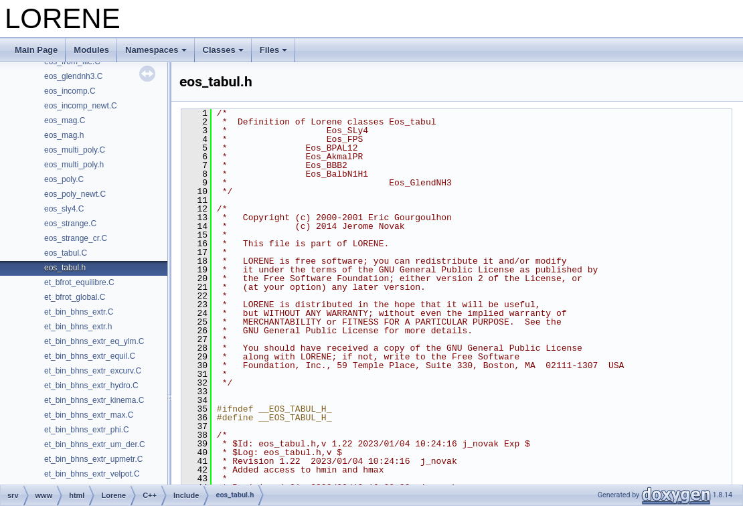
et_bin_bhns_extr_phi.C (86, 429)
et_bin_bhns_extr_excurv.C (92, 370)
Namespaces (156, 50)
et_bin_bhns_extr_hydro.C (91, 385)
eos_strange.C (70, 223)
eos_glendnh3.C (73, 76)
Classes (223, 50)
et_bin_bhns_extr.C (78, 312)
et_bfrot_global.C (74, 297)
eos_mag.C (64, 120)
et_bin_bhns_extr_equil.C (89, 356)
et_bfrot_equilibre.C (79, 282)
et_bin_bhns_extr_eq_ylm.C (94, 341)
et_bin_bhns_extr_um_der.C (94, 444)
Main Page (36, 50)
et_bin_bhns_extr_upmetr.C (93, 459)
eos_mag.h (64, 135)
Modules (91, 50)
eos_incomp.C (70, 91)
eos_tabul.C (65, 253)
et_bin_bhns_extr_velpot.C (92, 474)
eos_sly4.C (64, 209)
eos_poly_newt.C (75, 194)
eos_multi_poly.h (74, 164)
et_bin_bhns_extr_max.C (88, 415)
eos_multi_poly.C (74, 150)
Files (274, 50)
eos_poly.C (64, 179)
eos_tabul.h (65, 267)
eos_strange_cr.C (75, 238)
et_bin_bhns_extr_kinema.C (94, 400)
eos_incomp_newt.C (80, 105)
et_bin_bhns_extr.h (78, 326)
